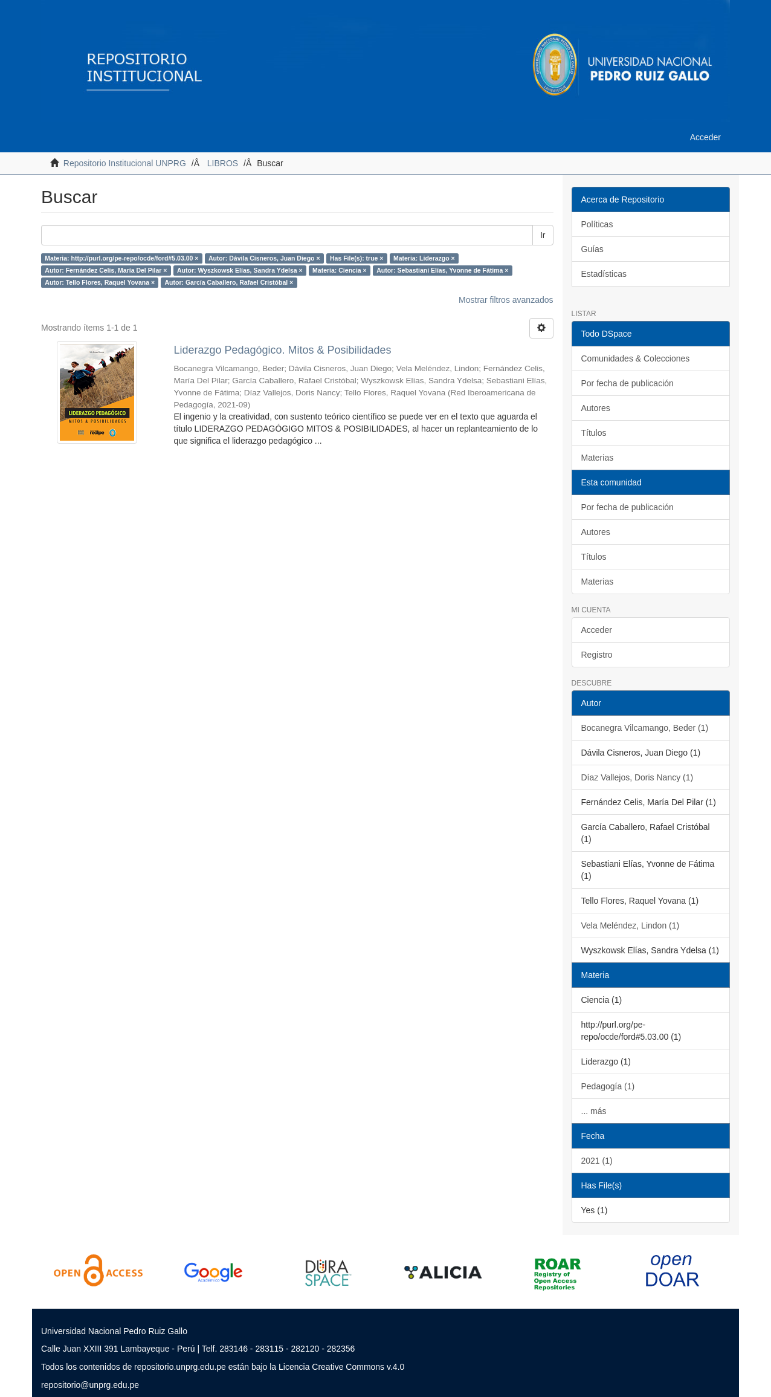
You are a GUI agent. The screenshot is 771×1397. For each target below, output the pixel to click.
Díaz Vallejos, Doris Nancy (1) (637, 777)
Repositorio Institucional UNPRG (124, 163)
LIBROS (222, 163)
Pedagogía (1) (608, 1086)
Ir (543, 235)
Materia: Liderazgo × (424, 258)
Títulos (594, 433)
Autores (595, 408)
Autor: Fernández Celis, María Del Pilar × (106, 270)
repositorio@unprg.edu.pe (90, 1385)
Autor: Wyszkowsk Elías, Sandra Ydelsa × (240, 270)
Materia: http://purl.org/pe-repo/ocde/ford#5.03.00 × (121, 258)
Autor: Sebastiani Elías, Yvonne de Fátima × (442, 270)
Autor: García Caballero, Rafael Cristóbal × (229, 282)
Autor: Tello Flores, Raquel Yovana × (100, 282)
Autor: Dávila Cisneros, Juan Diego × (264, 258)
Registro (597, 655)
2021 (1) (597, 1160)
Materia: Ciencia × (339, 270)
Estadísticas (604, 274)
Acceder (596, 630)
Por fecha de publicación (627, 383)
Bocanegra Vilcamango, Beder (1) (645, 728)
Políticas (597, 224)
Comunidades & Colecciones (635, 358)
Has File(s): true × (356, 258)
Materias (597, 457)
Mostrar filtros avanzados (506, 300)
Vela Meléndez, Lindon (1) (630, 925)
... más (594, 1111)
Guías (592, 249)
